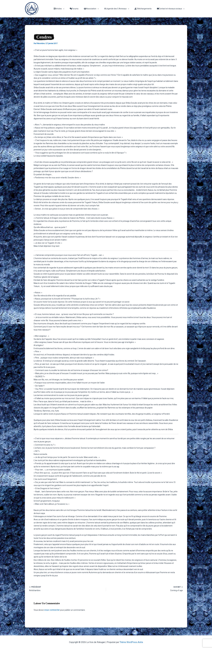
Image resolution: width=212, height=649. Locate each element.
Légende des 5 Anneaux (120, 8)
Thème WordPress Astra (131, 642)
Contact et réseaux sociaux (171, 8)
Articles (68, 8)
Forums (81, 9)
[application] (72, 8)
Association (97, 8)
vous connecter (50, 610)
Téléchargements (145, 9)
